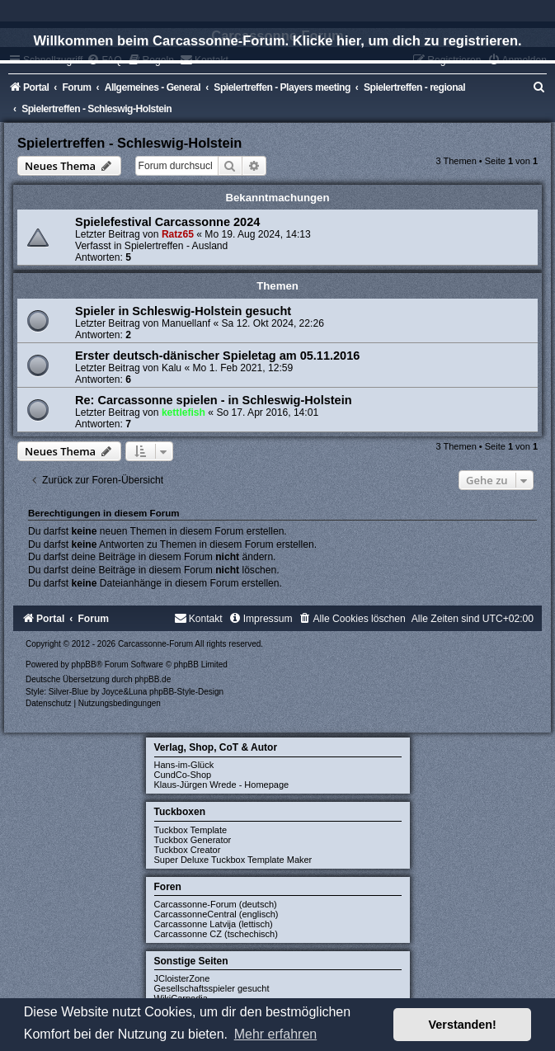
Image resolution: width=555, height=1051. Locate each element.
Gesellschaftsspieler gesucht (212, 988)
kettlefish (183, 412)
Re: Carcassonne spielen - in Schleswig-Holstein (213, 400)
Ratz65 (178, 234)
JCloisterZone (182, 978)
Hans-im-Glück (184, 765)
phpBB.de (152, 679)
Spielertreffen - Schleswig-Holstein (129, 142)
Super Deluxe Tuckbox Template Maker (233, 860)
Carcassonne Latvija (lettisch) (213, 924)
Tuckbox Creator (187, 850)
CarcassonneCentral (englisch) (216, 914)
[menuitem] (539, 87)
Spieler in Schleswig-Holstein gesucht (183, 311)
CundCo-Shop (183, 775)
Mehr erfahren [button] (275, 1034)
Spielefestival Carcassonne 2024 (167, 222)
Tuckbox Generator (193, 840)
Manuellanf (186, 323)
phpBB (84, 664)
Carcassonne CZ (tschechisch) (216, 934)
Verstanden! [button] (462, 1024)
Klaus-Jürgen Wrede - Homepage (221, 784)
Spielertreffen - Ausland (176, 246)
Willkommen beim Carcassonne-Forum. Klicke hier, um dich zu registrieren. (277, 40)
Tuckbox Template (191, 830)
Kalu (171, 368)
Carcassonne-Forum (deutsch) (215, 904)
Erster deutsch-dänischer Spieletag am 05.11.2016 (217, 355)
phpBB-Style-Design (186, 691)
